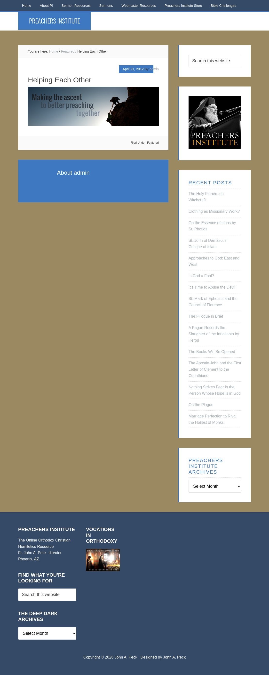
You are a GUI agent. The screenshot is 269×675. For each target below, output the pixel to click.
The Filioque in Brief (206, 316)
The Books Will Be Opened (212, 352)
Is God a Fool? (201, 276)
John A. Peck (174, 657)
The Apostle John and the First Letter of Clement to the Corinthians (215, 369)
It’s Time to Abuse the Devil (212, 287)
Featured (153, 142)
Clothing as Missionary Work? (214, 211)
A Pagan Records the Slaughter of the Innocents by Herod (214, 334)
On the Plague (201, 405)
